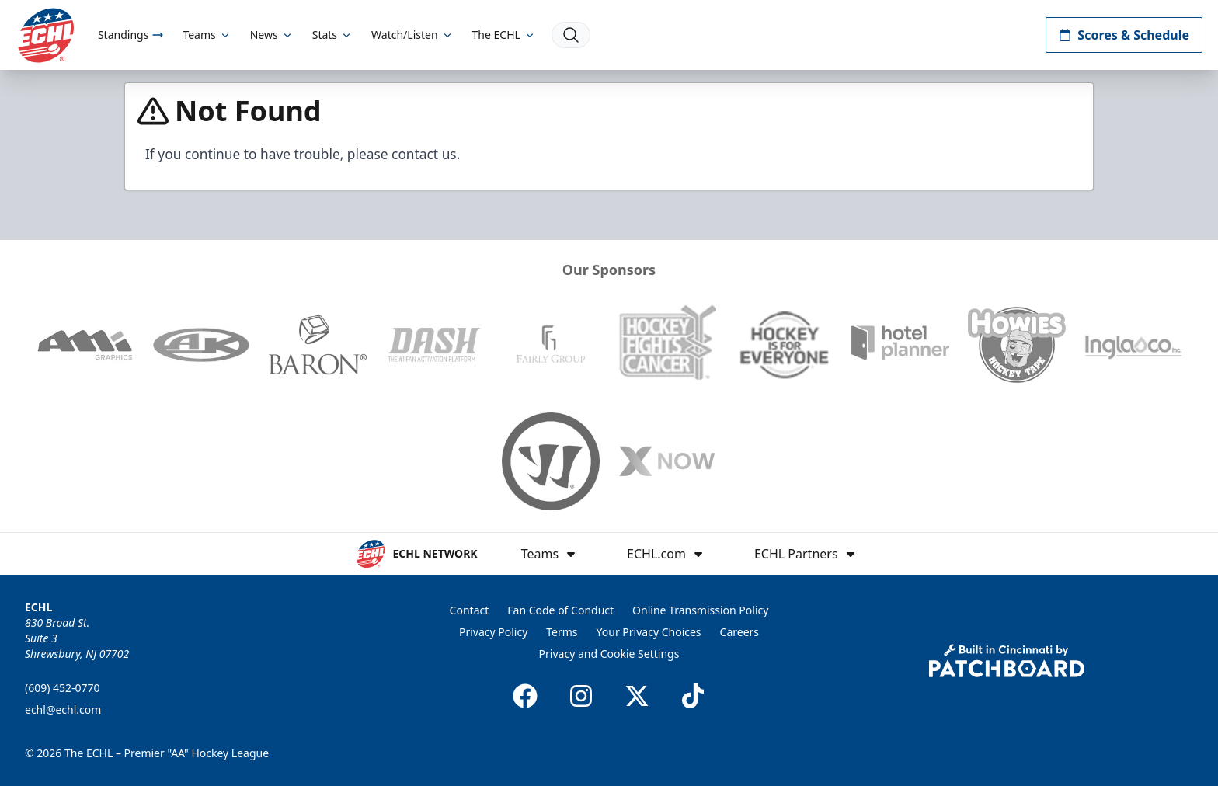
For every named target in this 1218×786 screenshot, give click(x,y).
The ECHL (504, 34)
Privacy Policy (493, 631)
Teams (207, 34)
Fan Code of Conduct (560, 610)
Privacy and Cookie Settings (609, 653)
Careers (739, 631)
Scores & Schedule (1124, 34)
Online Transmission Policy (700, 610)
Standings (131, 34)
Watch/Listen (412, 34)
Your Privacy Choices (649, 631)
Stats (332, 34)
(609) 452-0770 (62, 687)
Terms (561, 631)
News (272, 34)
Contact (469, 610)
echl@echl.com (63, 709)
